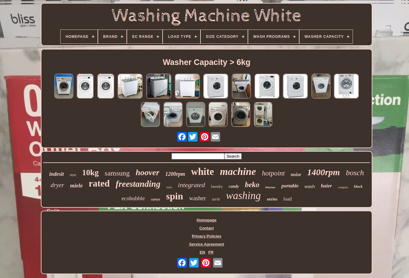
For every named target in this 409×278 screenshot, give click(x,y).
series (272, 199)
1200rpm (175, 174)
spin (174, 196)
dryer (57, 185)
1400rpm (323, 172)
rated (99, 183)
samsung (117, 173)
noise (296, 174)
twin (169, 187)
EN (202, 252)
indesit (56, 174)
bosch (355, 172)
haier (326, 186)
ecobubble (133, 198)
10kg (90, 172)
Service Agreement (206, 244)
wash (310, 186)
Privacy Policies (206, 236)
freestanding (138, 184)
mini (73, 175)
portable (290, 186)
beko (252, 185)
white (202, 171)
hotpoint (273, 173)
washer (197, 198)
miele (76, 185)
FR (210, 252)
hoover (147, 172)
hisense (271, 187)
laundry (217, 186)
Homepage (206, 220)
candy (234, 186)
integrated (191, 185)
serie (216, 199)
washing (243, 195)
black (358, 186)
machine (238, 171)
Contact (206, 228)
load (287, 198)
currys (155, 199)
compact (343, 187)
